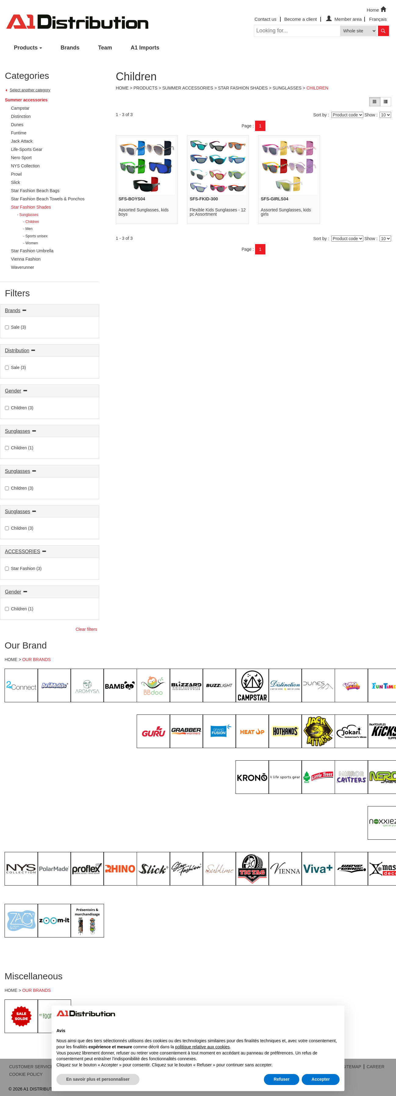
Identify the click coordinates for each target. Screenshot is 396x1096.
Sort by (320, 114)
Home (377, 9)
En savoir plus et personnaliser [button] (98, 1079)
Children (317, 88)
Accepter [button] (320, 1079)
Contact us (265, 19)
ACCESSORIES (22, 551)
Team (105, 48)
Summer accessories (26, 99)
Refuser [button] (282, 1079)
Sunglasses (17, 431)
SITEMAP (351, 1066)
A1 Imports (145, 48)
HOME (11, 659)
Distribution (17, 350)
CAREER (375, 1066)
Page (247, 125)
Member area (343, 19)
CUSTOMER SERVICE (31, 1066)
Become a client (300, 19)
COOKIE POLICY (26, 1074)
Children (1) (19, 447)
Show (369, 114)
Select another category (30, 90)
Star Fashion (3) (23, 568)
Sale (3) (15, 327)
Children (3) (19, 407)
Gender (13, 390)
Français (378, 19)
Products (26, 48)
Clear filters (86, 629)
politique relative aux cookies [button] (202, 1046)
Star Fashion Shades (243, 88)
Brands (70, 48)
